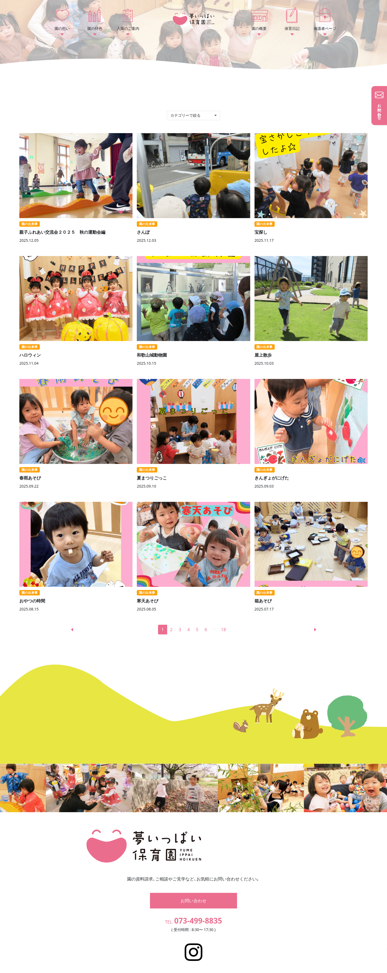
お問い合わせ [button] (193, 893)
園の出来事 (30, 224)
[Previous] (72, 629)
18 (223, 630)
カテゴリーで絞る (186, 115)
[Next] (315, 629)
